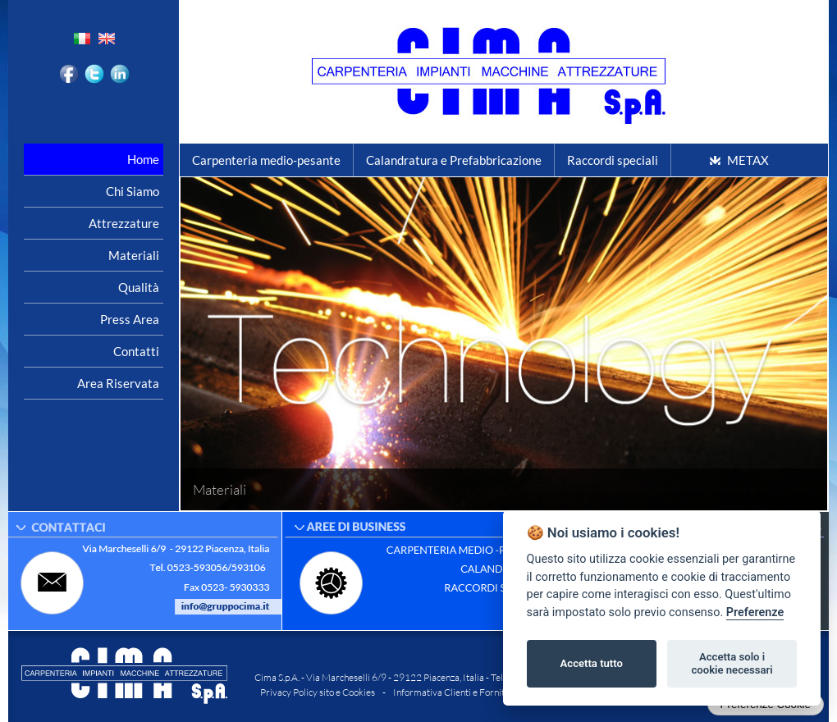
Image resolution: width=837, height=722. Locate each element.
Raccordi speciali (612, 160)
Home (143, 159)
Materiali (133, 255)
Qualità (138, 287)
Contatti (136, 351)
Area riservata (118, 383)
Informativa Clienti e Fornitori (454, 692)
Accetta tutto (591, 663)
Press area (129, 319)
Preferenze (755, 612)
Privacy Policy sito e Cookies (317, 692)
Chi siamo (132, 191)
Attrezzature (124, 223)
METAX (748, 160)
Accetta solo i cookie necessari (731, 663)
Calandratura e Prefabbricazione (454, 160)
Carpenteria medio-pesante (266, 160)
